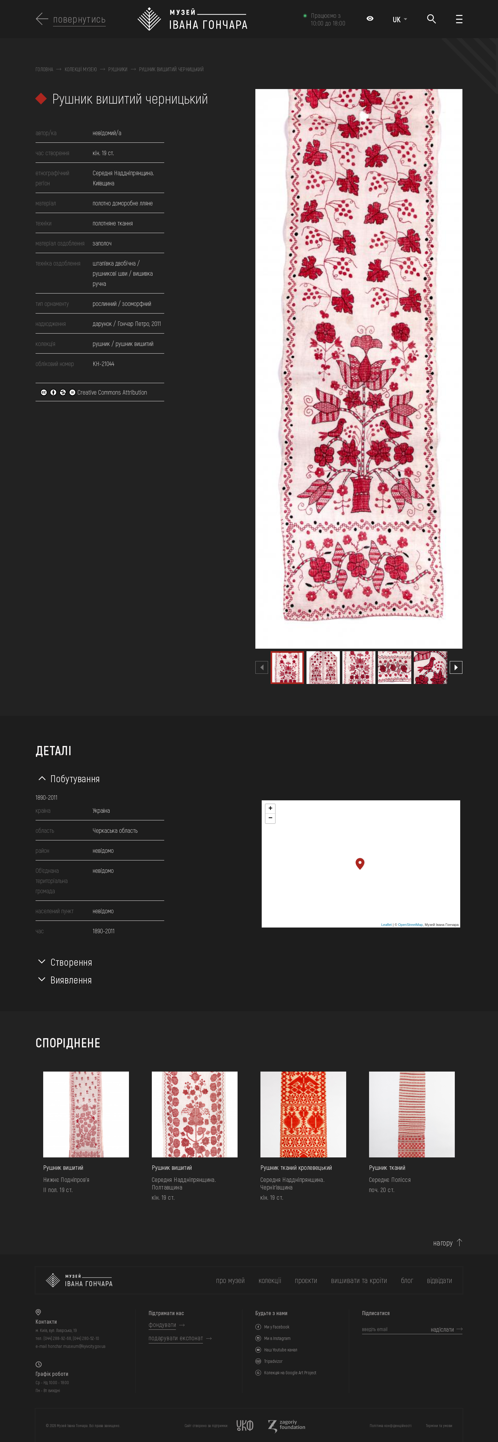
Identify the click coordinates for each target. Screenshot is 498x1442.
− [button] (270, 818)
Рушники (117, 69)
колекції (270, 1280)
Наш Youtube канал (280, 1349)
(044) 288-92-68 (57, 1338)
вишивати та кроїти (359, 1280)
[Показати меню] (459, 19)
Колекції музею (81, 69)
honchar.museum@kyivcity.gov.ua (76, 1346)
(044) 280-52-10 (86, 1338)
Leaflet (386, 925)
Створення (71, 962)
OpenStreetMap (410, 925)
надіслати (442, 1329)
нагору (443, 1242)
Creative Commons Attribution (93, 392)
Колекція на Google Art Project (290, 1372)
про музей (230, 1280)
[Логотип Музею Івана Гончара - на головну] (217, 19)
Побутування (75, 778)
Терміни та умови (439, 1425)
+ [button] (270, 809)
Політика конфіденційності (391, 1425)
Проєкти (306, 1280)
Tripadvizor (273, 1361)
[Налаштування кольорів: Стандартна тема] (370, 19)
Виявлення (71, 979)
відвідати (439, 1280)
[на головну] (79, 1280)
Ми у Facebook (276, 1326)
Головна (44, 69)
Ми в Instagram (277, 1338)
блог (407, 1280)
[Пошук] (432, 19)
